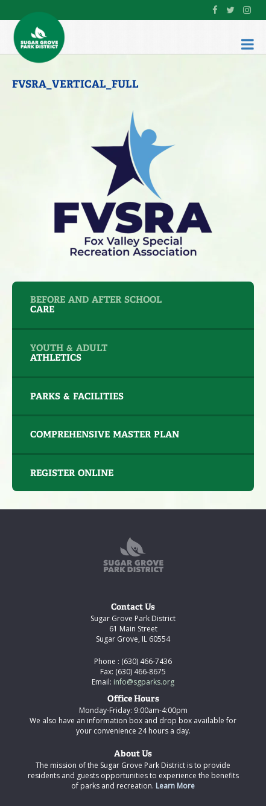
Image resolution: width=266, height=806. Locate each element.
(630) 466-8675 (139, 671)
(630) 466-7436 (145, 661)
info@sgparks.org (143, 682)
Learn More (175, 786)
